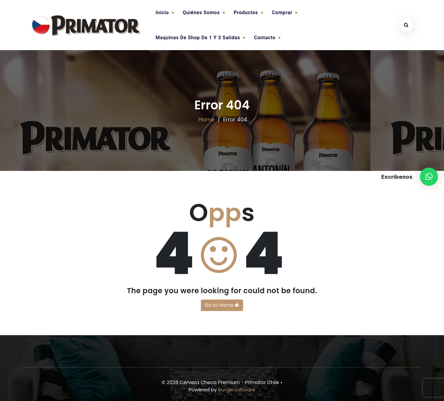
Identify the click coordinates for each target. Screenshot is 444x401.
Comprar (282, 12)
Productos (246, 12)
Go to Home (222, 305)
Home (206, 119)
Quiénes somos (201, 12)
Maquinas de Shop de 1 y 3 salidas (198, 37)
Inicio (162, 12)
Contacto (264, 37)
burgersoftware (236, 389)
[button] (429, 177)
